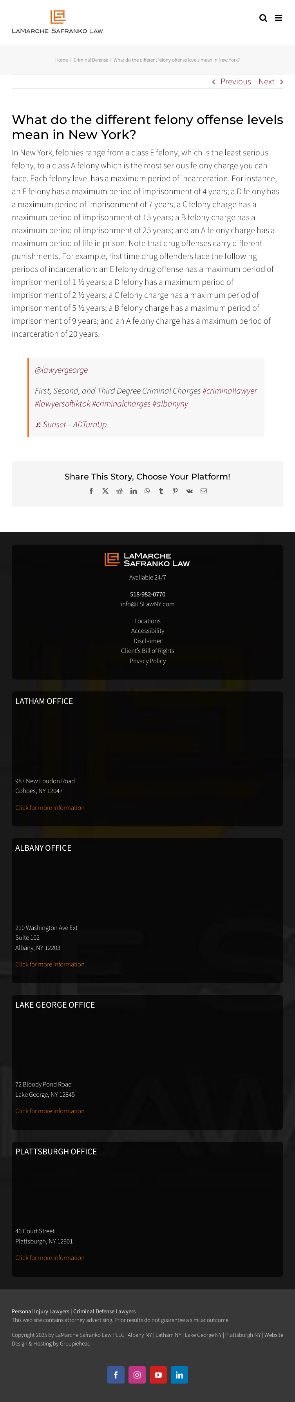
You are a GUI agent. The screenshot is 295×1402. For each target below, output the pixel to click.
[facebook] (116, 1375)
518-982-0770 (147, 594)
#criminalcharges (121, 403)
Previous (236, 81)
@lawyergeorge (61, 370)
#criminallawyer (230, 391)
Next (267, 81)
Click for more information (50, 808)
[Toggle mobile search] (263, 18)
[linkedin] (179, 1375)
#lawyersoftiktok (62, 403)
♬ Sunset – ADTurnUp (71, 424)
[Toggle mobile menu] (279, 18)
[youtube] (158, 1375)
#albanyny (170, 403)
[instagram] (137, 1375)
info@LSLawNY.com (148, 604)
